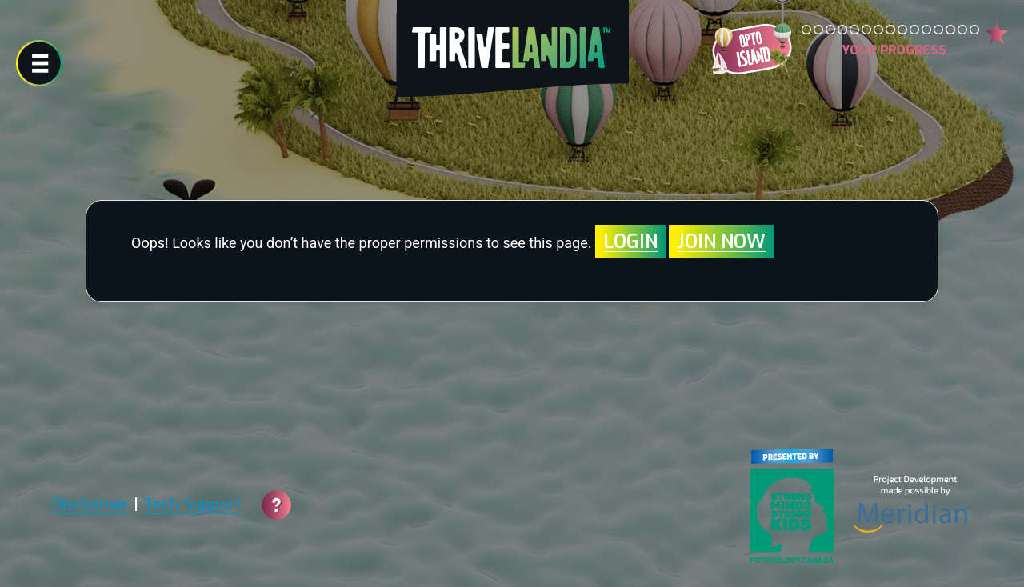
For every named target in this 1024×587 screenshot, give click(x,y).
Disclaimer (90, 504)
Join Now (721, 241)
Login (630, 241)
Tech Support (192, 504)
